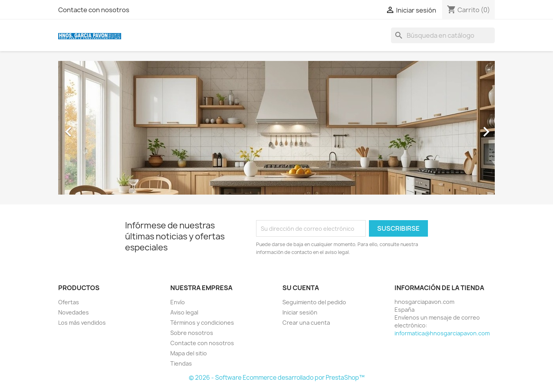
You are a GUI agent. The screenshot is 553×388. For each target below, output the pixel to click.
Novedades (73, 312)
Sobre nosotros (191, 333)
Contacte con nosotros (93, 10)
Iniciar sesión (299, 312)
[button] (91, 128)
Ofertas (68, 302)
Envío (177, 302)
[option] (276, 128)
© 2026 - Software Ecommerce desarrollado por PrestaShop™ (277, 377)
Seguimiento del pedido (314, 302)
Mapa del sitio (188, 353)
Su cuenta (300, 287)
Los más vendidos (82, 322)
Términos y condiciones (202, 322)
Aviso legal (184, 312)
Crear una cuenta (306, 322)
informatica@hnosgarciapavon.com (442, 333)
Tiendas (181, 363)
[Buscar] (443, 35)
